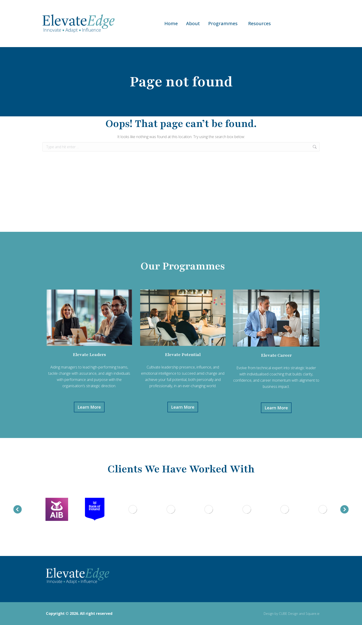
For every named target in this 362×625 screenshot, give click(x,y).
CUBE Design (288, 613)
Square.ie (313, 613)
